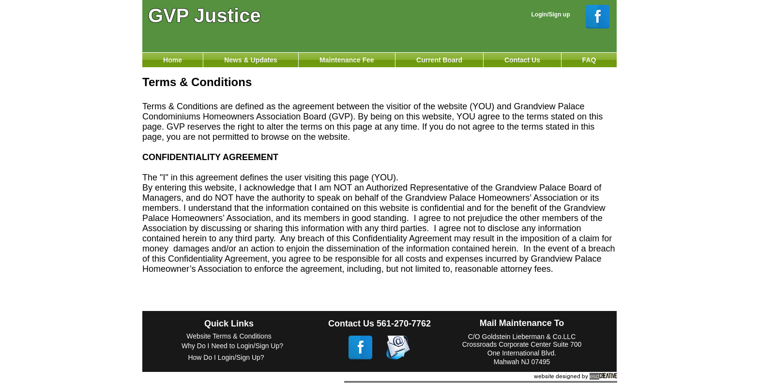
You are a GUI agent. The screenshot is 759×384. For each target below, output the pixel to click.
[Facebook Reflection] (597, 17)
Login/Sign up (550, 14)
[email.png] (398, 347)
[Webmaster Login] (647, 5)
